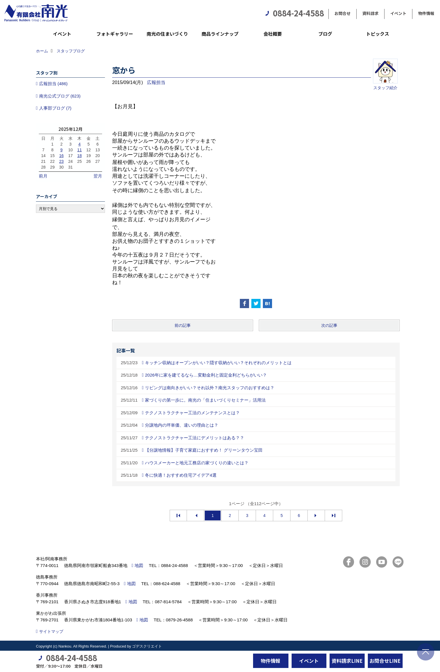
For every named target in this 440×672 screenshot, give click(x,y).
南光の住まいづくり (167, 33)
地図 (139, 565)
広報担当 (156, 82)
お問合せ (342, 13)
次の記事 (329, 325)
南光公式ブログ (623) (60, 95)
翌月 (97, 175)
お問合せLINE (385, 660)
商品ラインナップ (220, 33)
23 (61, 161)
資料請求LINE (347, 660)
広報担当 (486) (53, 83)
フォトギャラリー (114, 33)
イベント (398, 13)
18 (79, 155)
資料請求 (370, 13)
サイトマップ (51, 631)
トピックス (377, 33)
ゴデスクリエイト (147, 646)
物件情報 (426, 13)
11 (79, 150)
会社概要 (272, 33)
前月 (43, 175)
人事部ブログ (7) (55, 108)
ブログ (325, 33)
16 (61, 155)
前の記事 (183, 325)
